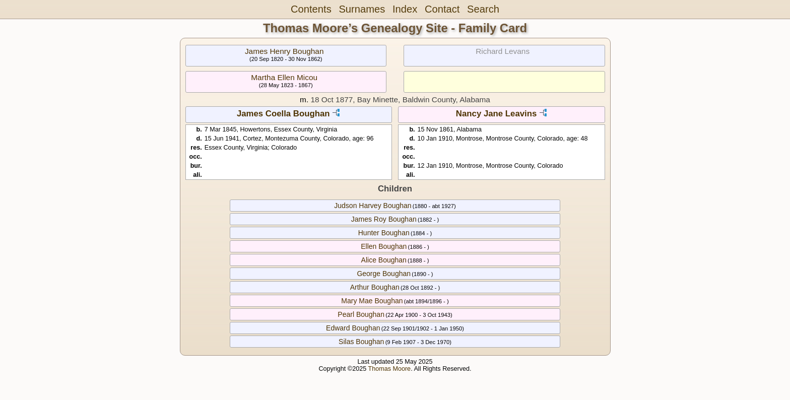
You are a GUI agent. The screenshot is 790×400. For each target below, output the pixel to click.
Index (404, 9)
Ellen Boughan (384, 246)
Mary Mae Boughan (372, 301)
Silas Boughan (361, 342)
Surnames (362, 9)
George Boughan (384, 274)
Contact (442, 9)
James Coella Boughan (283, 113)
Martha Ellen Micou (284, 77)
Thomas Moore (389, 368)
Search (483, 9)
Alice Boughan (384, 260)
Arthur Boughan (375, 287)
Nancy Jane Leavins (496, 113)
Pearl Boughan (361, 314)
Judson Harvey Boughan (372, 206)
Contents (311, 9)
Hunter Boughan (384, 233)
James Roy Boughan (384, 219)
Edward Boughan (353, 328)
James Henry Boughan (284, 51)
